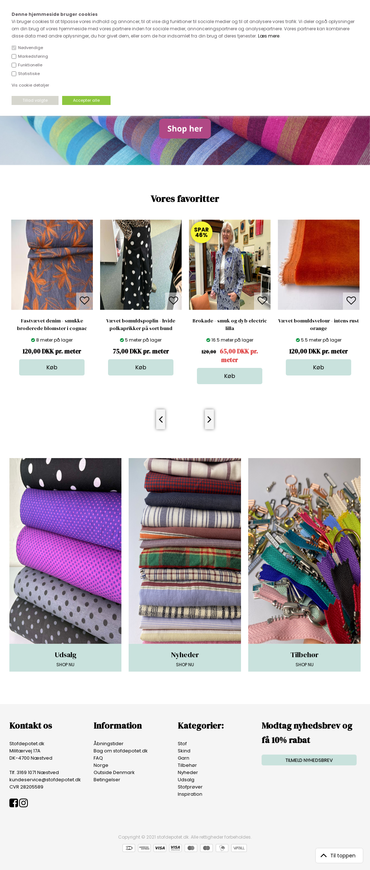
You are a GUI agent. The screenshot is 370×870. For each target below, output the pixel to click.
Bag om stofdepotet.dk (121, 750)
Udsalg (186, 779)
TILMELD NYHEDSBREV (309, 760)
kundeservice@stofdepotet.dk (45, 779)
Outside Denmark (114, 772)
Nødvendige (30, 47)
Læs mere (268, 36)
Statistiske (29, 73)
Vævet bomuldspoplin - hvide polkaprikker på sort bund (140, 324)
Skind (184, 750)
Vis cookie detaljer (30, 85)
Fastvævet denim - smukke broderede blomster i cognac (52, 324)
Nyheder (188, 772)
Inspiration (190, 794)
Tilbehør (187, 765)
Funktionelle (30, 65)
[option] (52, 297)
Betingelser (107, 779)
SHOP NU (65, 659)
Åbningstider (109, 743)
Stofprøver (190, 786)
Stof (182, 743)
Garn (183, 758)
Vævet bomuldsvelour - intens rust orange (318, 324)
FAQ (98, 758)
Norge (101, 765)
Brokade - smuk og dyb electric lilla (230, 324)
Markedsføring (33, 56)
